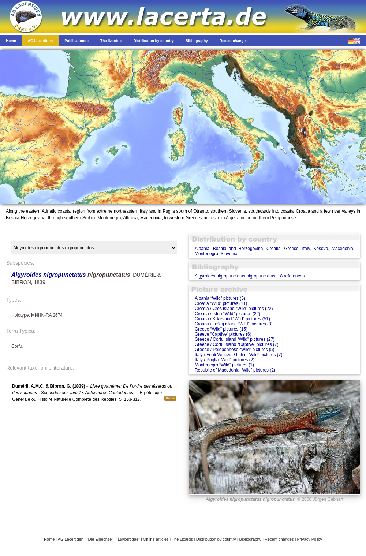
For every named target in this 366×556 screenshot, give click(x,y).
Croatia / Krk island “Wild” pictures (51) (232, 318)
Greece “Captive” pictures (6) (223, 334)
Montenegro (206, 253)
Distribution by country (216, 539)
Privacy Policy (309, 539)
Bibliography (250, 539)
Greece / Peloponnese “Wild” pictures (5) (234, 349)
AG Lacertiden (70, 539)
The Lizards (182, 539)
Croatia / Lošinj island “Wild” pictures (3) (234, 323)
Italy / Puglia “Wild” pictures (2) (224, 359)
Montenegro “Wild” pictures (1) (224, 364)
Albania (202, 248)
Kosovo (320, 248)
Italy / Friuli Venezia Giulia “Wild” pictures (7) (238, 354)
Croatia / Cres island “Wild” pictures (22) (234, 308)
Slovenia (229, 253)
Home (49, 539)
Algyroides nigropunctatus (48, 275)
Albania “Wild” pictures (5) (220, 298)
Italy (306, 248)
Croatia (273, 248)
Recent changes (279, 539)
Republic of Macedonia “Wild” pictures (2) (235, 370)
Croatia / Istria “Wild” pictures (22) (227, 313)
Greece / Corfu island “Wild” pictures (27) (234, 339)
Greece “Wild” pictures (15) (221, 329)
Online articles (156, 539)
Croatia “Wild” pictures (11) (221, 303)
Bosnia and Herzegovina (238, 248)
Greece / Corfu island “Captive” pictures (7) (237, 344)
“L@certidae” (128, 539)
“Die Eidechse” (100, 539)
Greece (291, 248)
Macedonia (342, 248)
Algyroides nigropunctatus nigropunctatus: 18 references (250, 276)
